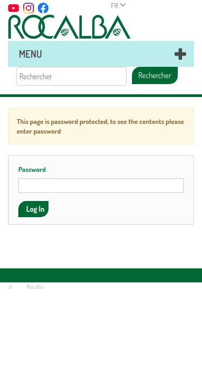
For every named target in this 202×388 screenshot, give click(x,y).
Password (32, 169)
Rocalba (35, 286)
